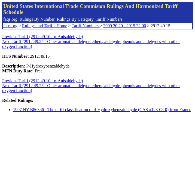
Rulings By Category (75, 19)
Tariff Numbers (109, 19)
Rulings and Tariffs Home (44, 25)
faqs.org (10, 19)
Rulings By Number (37, 19)
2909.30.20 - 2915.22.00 (124, 25)
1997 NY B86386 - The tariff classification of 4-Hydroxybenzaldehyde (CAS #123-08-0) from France (102, 109)
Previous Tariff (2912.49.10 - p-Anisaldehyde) (42, 36)
